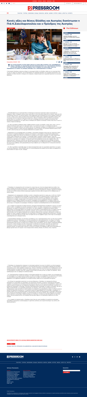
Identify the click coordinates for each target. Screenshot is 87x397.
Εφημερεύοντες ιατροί (12, 373)
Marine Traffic (10, 382)
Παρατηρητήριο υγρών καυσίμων (14, 378)
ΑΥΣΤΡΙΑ (14, 346)
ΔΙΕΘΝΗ (51, 13)
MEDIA (59, 13)
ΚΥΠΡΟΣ (55, 13)
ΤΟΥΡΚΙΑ (40, 1)
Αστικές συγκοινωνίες (12, 376)
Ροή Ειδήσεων (72, 28)
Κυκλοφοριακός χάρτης (12, 375)
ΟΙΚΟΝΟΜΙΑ (31, 13)
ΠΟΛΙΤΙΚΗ (20, 13)
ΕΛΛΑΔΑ (36, 13)
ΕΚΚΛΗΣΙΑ (49, 1)
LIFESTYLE (65, 13)
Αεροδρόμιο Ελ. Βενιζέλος (13, 379)
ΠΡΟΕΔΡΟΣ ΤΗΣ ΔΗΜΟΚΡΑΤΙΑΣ (24, 346)
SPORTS (70, 13)
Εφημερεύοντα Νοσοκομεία (13, 371)
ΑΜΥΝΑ (44, 1)
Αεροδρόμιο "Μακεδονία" (29, 376)
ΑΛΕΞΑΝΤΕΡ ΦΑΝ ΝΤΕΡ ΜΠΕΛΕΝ (40, 346)
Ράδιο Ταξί (9, 383)
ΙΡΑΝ (54, 1)
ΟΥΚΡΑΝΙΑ (35, 1)
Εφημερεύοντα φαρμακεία (13, 374)
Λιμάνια (8, 380)
